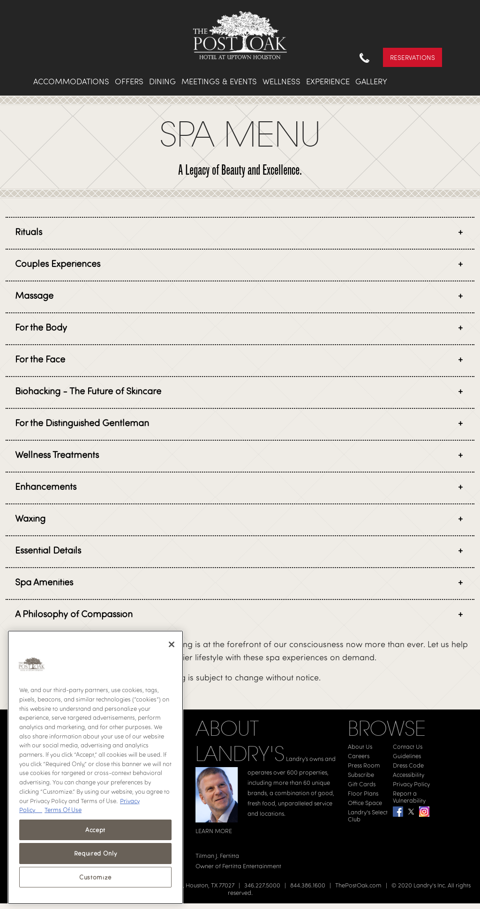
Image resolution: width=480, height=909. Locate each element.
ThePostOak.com (358, 885)
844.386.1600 (307, 885)
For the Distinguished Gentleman (82, 423)
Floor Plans (363, 793)
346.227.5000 (262, 885)
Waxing (30, 518)
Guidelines (407, 756)
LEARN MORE (213, 831)
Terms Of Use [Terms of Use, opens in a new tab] (63, 809)
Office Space (365, 802)
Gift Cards (361, 784)
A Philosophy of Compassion (74, 614)
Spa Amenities (44, 582)
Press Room (364, 765)
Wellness (281, 81)
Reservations (412, 57)
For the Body (41, 327)
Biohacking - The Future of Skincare (88, 391)
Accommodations (71, 81)
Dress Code (408, 765)
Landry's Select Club (368, 815)
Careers (358, 756)
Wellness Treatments (57, 454)
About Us (360, 746)
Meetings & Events (219, 81)
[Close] (171, 644)
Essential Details (48, 550)
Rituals (28, 231)
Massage (34, 295)
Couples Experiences (57, 263)
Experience (328, 81)
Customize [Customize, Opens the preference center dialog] (95, 877)
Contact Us (407, 746)
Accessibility (408, 774)
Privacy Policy (411, 784)
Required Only (95, 853)
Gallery (371, 81)
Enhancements (45, 486)
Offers (129, 81)
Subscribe (361, 774)
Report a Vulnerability (409, 797)
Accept (95, 830)
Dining (162, 81)
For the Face (40, 359)
